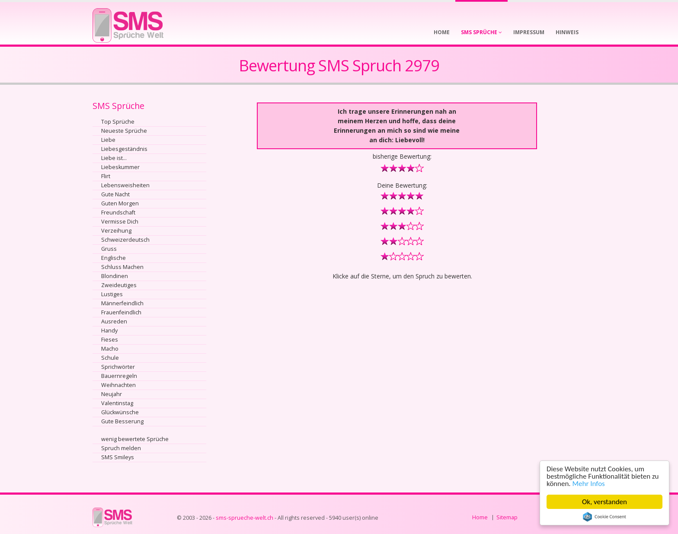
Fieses (109, 339)
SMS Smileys (117, 457)
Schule (110, 357)
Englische (113, 258)
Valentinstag (117, 403)
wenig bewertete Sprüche (135, 439)
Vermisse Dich (119, 221)
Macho (109, 348)
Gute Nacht (115, 194)
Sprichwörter (118, 367)
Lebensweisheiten (125, 185)
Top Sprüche (117, 121)
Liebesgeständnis (124, 149)
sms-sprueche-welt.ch (244, 517)
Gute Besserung (122, 421)
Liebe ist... (114, 158)
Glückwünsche (120, 412)
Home (480, 517)
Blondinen (114, 276)
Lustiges (112, 294)
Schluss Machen (122, 267)
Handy (109, 330)
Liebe (108, 140)
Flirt (105, 176)
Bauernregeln (119, 376)
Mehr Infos (588, 483)
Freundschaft (118, 212)
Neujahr (111, 394)
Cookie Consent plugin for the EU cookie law (604, 516)
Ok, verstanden (604, 501)
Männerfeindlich (122, 303)
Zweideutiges (119, 285)
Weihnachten (118, 385)
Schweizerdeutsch (125, 239)
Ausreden (114, 321)
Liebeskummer (120, 167)
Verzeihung (116, 230)
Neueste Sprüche (124, 130)
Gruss (109, 249)
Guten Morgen (120, 203)
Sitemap (507, 517)
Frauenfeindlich (121, 312)
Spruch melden (121, 448)
